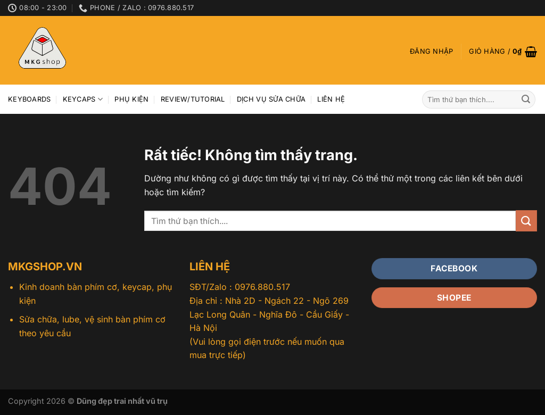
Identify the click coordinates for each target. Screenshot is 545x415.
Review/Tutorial (193, 99)
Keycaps (83, 99)
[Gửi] (526, 99)
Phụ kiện (131, 99)
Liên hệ (331, 99)
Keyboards (29, 99)
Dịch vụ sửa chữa (271, 99)
